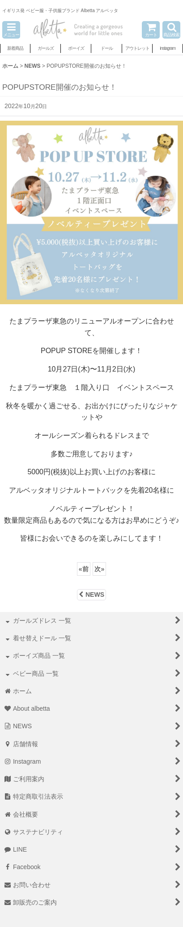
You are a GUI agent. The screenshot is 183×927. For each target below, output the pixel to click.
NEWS (91, 594)
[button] (11, 30)
